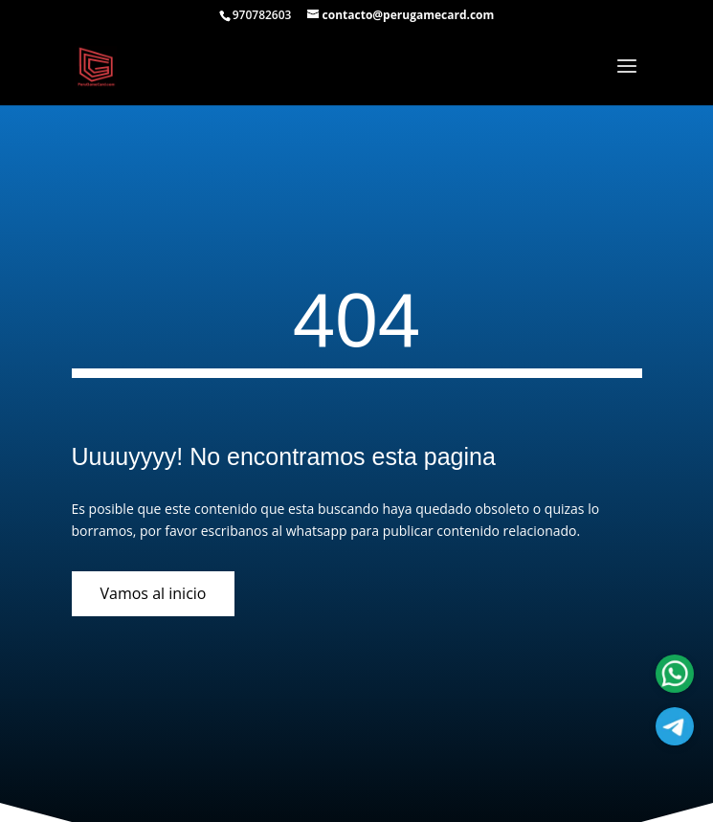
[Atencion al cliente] (675, 726)
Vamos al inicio (153, 593)
